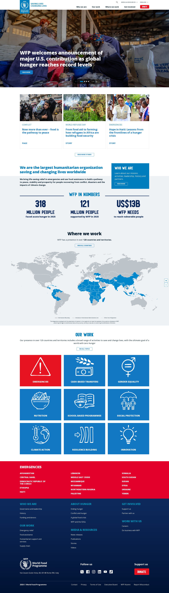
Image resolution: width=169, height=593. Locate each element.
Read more (26, 72)
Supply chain (25, 546)
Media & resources (128, 2)
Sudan (125, 481)
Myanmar (76, 485)
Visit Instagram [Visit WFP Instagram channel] (93, 571)
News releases (77, 535)
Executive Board (110, 584)
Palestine (76, 493)
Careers (125, 526)
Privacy (84, 584)
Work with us (132, 521)
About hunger (81, 504)
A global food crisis (78, 517)
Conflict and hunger (79, 513)
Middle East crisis (80, 477)
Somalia (126, 473)
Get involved (129, 7)
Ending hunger (77, 509)
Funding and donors (28, 517)
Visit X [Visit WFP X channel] (82, 571)
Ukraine (126, 489)
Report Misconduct (141, 584)
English (143, 2)
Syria (125, 485)
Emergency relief (26, 530)
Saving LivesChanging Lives (39, 5)
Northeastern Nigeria (83, 489)
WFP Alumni (125, 584)
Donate (144, 7)
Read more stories (84, 154)
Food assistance (26, 535)
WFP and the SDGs (78, 522)
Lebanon (75, 473)
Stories (74, 543)
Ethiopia (24, 487)
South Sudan (129, 477)
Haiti (22, 492)
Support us (126, 509)
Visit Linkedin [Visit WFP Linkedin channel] (99, 571)
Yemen (125, 493)
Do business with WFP (131, 530)
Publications (76, 539)
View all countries (84, 245)
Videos (73, 547)
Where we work (112, 7)
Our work (96, 7)
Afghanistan (27, 473)
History (23, 513)
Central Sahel (27, 477)
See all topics (84, 349)
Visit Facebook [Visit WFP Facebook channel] (87, 571)
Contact (74, 584)
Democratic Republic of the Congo (32, 482)
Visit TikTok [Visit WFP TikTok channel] (111, 571)
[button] (92, 81)
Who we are (81, 7)
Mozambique (77, 481)
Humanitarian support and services (30, 540)
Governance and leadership (31, 509)
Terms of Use (95, 584)
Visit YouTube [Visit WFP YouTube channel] (105, 571)
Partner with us (128, 513)
